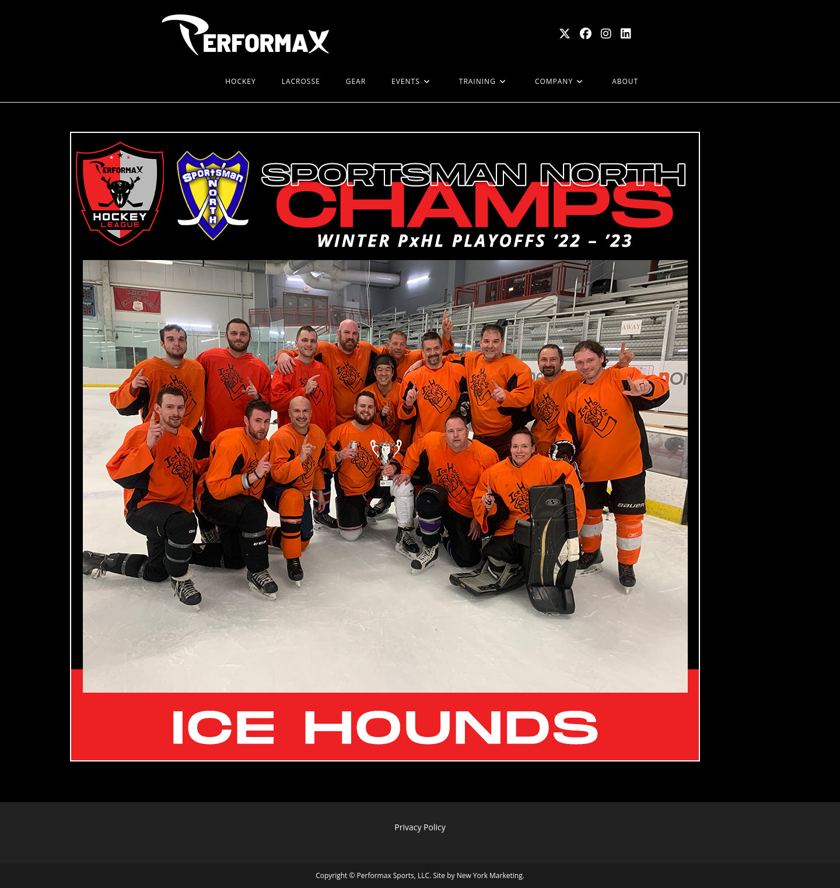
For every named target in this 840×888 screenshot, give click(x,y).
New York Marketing (490, 875)
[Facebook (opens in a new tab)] (585, 34)
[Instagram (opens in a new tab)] (606, 34)
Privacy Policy (419, 827)
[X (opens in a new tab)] (564, 34)
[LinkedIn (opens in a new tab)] (626, 34)
